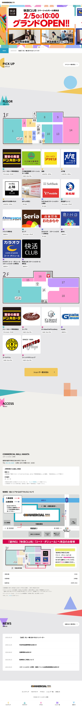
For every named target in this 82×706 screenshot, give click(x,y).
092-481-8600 (10, 463)
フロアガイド (34, 692)
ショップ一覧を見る (45, 372)
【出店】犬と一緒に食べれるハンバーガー (29, 50)
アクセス (42, 692)
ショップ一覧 (49, 692)
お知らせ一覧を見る (71, 624)
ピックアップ (25, 692)
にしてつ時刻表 (32, 482)
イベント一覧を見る (71, 64)
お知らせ (57, 692)
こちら (10, 595)
